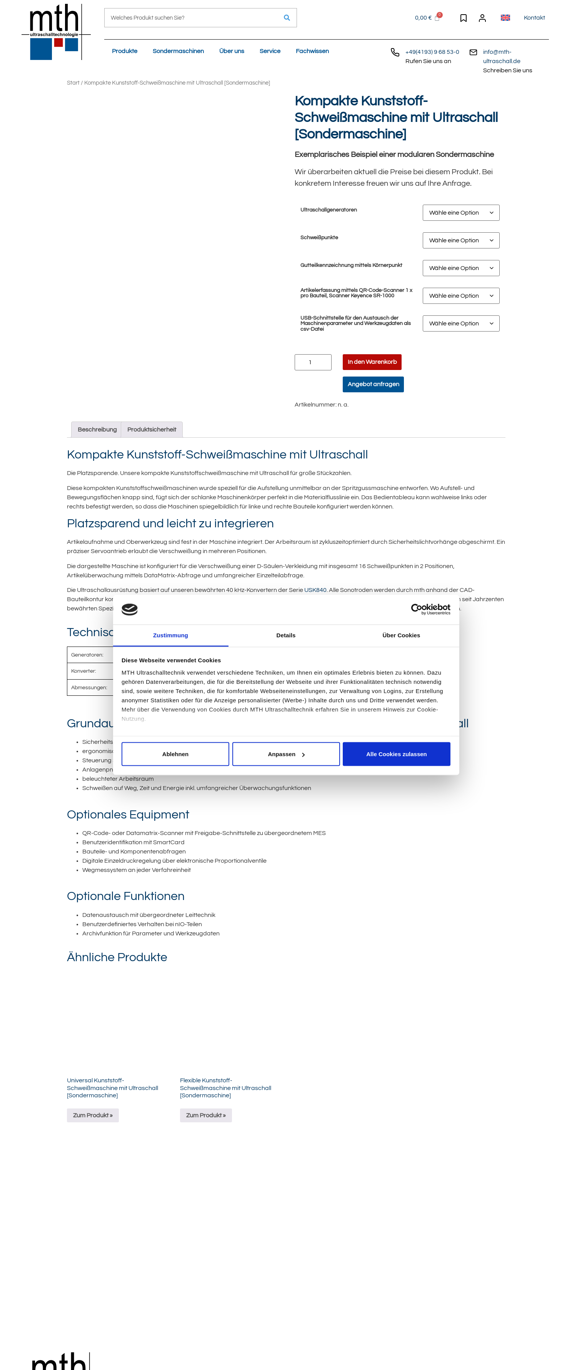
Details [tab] (286, 635)
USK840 (315, 590)
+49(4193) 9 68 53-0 (432, 52)
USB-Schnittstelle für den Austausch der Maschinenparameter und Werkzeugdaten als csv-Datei (355, 323)
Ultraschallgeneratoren (328, 210)
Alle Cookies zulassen (396, 754)
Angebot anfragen (373, 384)
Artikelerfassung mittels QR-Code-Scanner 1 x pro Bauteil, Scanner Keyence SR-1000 (356, 293)
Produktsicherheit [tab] (151, 430)
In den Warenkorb (372, 362)
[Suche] (287, 17)
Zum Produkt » (93, 1115)
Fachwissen (312, 51)
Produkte (124, 51)
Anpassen (286, 754)
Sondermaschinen (178, 51)
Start (73, 83)
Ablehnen (175, 754)
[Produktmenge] (313, 362)
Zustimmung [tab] (170, 635)
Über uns (231, 51)
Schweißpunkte (319, 237)
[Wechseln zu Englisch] (505, 17)
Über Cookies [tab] (401, 635)
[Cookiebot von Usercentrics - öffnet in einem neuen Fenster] (416, 609)
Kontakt (534, 18)
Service (270, 51)
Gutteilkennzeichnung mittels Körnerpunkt (351, 265)
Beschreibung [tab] (97, 430)
